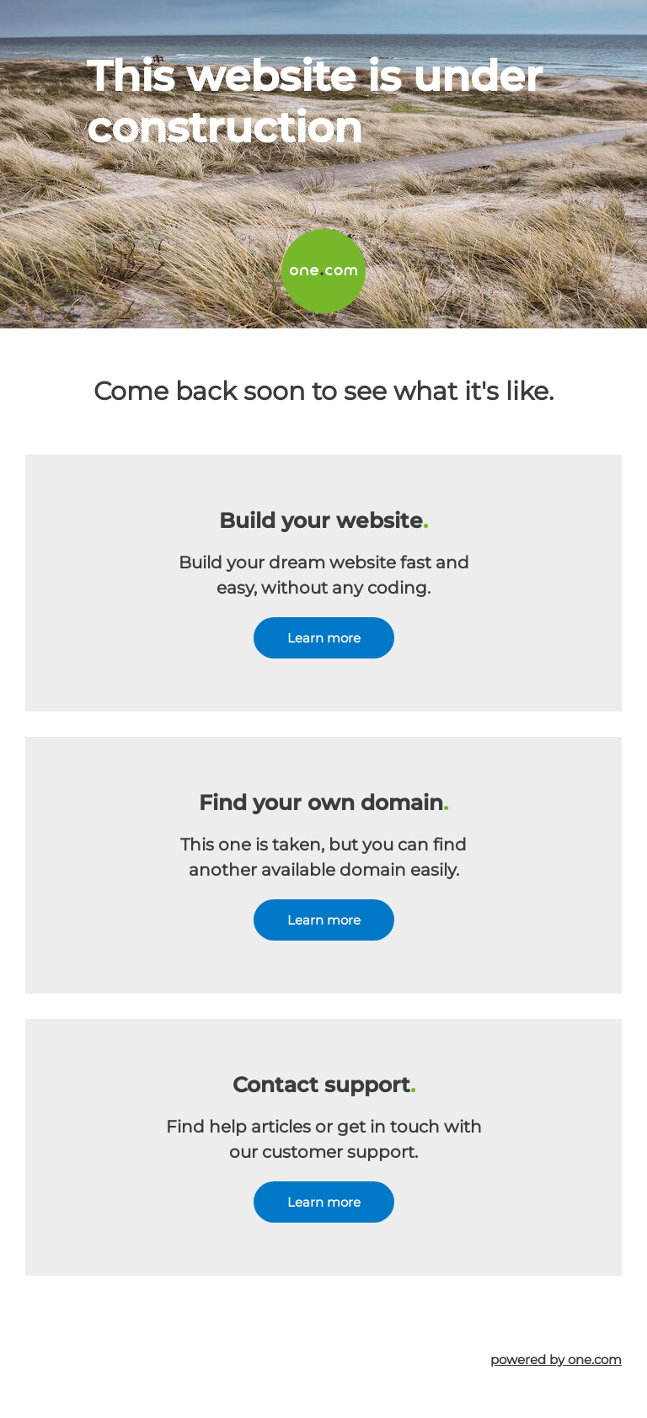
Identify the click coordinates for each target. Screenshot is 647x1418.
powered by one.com (556, 1359)
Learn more (324, 638)
